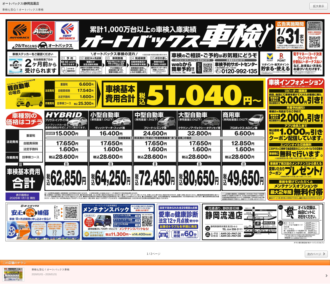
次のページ (314, 254)
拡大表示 (318, 6)
